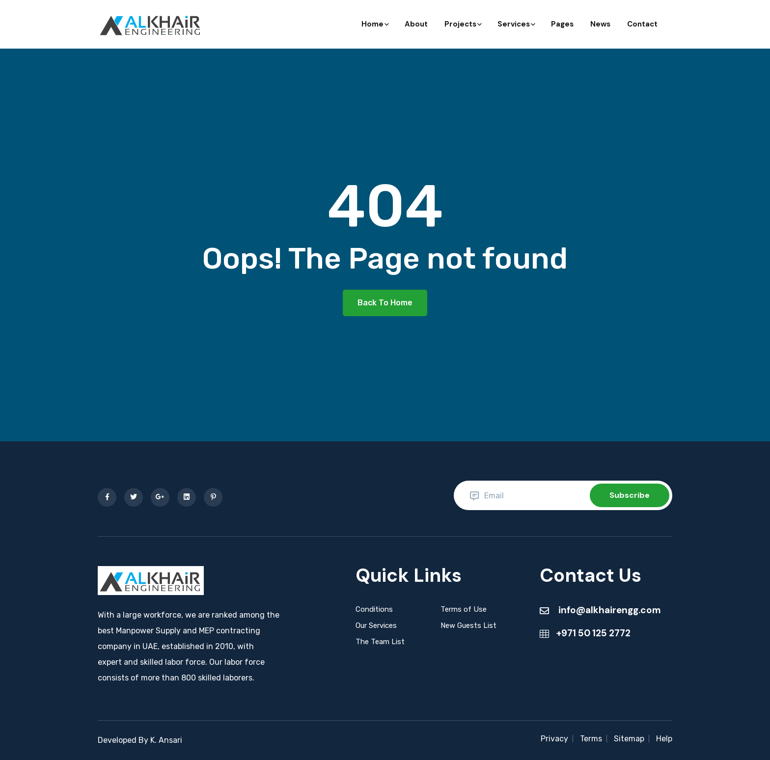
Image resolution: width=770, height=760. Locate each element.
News (600, 24)
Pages (562, 24)
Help (664, 738)
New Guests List (468, 625)
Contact (642, 24)
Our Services (376, 625)
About (416, 24)
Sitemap (629, 738)
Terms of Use (463, 609)
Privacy (554, 738)
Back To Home (385, 302)
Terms (591, 738)
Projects (462, 24)
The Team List (380, 641)
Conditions (374, 609)
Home (374, 24)
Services (515, 24)
